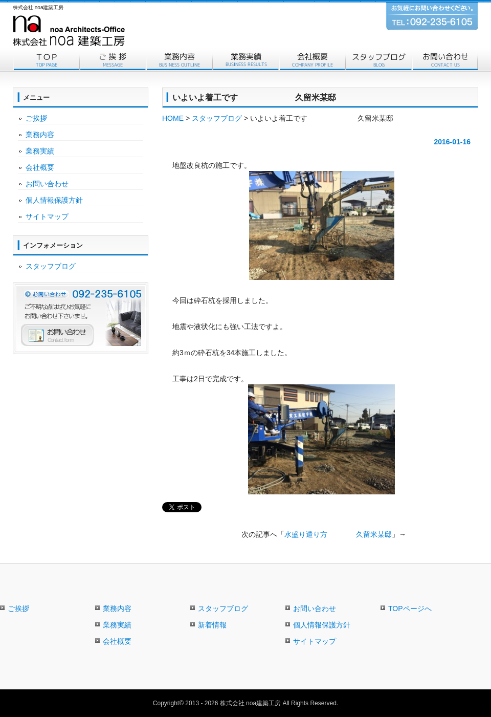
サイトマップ (47, 216)
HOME (173, 118)
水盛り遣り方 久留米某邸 (338, 534)
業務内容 (179, 60)
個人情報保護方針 (54, 200)
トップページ (46, 60)
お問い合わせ (445, 60)
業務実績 (245, 60)
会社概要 (312, 60)
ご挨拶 (112, 60)
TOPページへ (410, 608)
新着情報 (212, 625)
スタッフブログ (378, 60)
